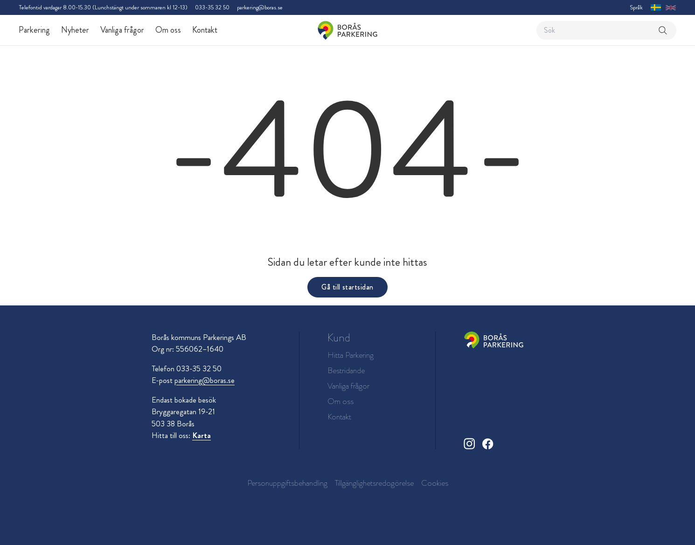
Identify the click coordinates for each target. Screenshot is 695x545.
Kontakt (204, 30)
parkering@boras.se (260, 7)
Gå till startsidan (347, 287)
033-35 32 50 (212, 7)
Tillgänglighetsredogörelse (374, 482)
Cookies (434, 482)
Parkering (34, 30)
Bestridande (346, 371)
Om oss (168, 30)
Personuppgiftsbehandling (287, 482)
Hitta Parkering (350, 355)
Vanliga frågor (122, 30)
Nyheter (75, 30)
